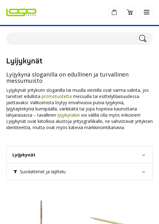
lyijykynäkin (68, 115)
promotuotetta (57, 96)
